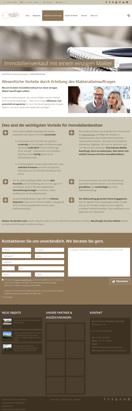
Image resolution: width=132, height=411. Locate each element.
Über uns (94, 15)
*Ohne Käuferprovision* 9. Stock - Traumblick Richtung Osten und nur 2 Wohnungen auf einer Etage (27, 336)
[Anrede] (16, 250)
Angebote (37, 15)
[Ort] (41, 268)
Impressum (55, 399)
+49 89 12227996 (11, 2)
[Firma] (49, 256)
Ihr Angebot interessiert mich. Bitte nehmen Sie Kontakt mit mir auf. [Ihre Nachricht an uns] (99, 262)
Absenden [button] (122, 281)
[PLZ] (8, 268)
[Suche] (130, 17)
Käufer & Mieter (71, 15)
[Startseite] (11, 15)
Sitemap (76, 399)
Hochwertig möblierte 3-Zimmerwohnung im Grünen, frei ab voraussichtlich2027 (26, 348)
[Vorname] (49, 250)
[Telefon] (16, 274)
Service (84, 15)
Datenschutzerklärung (23, 280)
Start (27, 15)
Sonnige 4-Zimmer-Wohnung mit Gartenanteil (27, 321)
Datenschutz (66, 399)
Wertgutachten (88, 134)
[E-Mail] (49, 274)
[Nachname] (16, 256)
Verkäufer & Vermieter (53, 15)
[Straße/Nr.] (33, 262)
